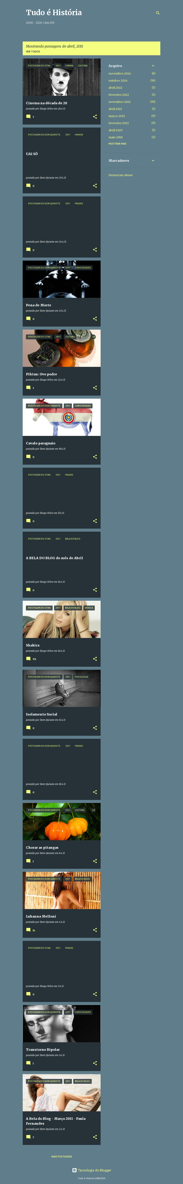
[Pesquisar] (157, 13)
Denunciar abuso (121, 175)
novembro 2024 (120, 73)
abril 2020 (115, 130)
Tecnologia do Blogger (91, 1170)
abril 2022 (115, 87)
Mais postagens (61, 1156)
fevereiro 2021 (119, 123)
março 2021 (117, 116)
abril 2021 (115, 109)
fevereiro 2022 (119, 95)
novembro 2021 (120, 102)
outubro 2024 (118, 80)
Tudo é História (54, 12)
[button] (95, 117)
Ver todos (33, 51)
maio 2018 (116, 137)
